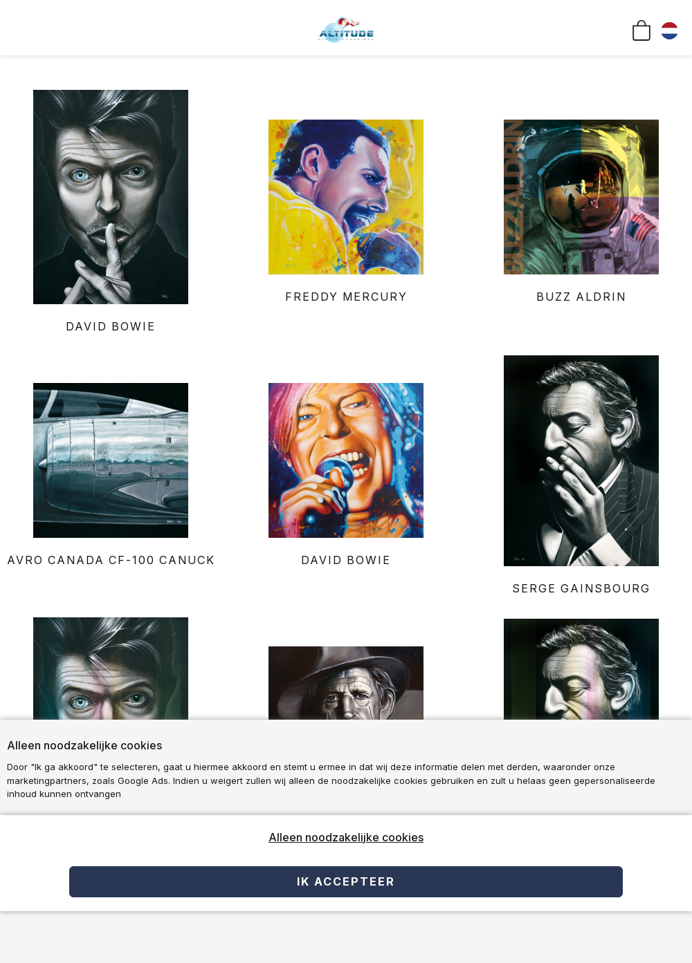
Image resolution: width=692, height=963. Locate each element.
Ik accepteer (346, 881)
